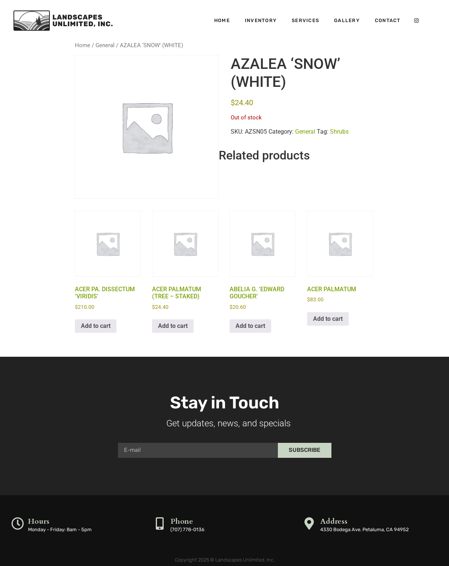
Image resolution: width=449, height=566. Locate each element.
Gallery (347, 20)
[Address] (309, 523)
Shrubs (339, 131)
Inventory (261, 20)
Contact (388, 20)
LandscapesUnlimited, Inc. (82, 20)
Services (305, 20)
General (105, 45)
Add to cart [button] (95, 325)
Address (334, 521)
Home (222, 20)
